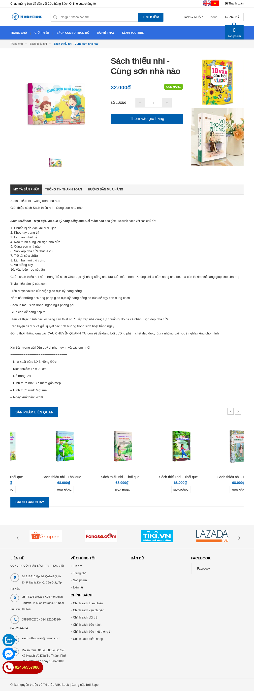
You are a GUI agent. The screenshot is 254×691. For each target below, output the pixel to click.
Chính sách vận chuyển (88, 610)
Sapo (95, 685)
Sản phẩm (80, 580)
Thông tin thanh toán (63, 189)
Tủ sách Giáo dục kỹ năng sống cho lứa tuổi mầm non (94, 277)
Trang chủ (80, 573)
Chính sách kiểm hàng (88, 639)
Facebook (203, 568)
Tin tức (77, 566)
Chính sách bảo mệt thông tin (92, 631)
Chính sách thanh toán (88, 603)
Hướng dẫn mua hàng (105, 189)
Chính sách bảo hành (87, 624)
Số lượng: (119, 103)
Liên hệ (78, 587)
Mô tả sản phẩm (26, 189)
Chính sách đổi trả (85, 617)
